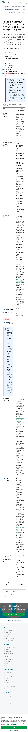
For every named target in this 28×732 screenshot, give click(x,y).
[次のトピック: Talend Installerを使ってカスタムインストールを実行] (20, 620)
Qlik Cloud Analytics (8, 659)
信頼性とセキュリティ (9, 674)
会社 (5, 695)
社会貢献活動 (7, 699)
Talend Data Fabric (8, 653)
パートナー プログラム (9, 705)
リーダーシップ (7, 697)
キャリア (6, 707)
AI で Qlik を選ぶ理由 (8, 680)
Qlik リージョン (7, 688)
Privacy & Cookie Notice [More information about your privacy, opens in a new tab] (11, 724)
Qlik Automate (7, 665)
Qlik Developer (7, 632)
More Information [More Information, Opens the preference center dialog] (14, 730)
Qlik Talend (6, 649)
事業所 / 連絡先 (7, 711)
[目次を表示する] (3, 6)
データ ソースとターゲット (10, 686)
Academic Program (8, 703)
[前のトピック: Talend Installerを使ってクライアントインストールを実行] (7, 620)
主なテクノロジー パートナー (10, 684)
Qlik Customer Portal (9, 638)
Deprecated (9, 73)
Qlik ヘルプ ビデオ (8, 630)
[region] (14, 723)
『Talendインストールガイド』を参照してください (15, 7)
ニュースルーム (7, 709)
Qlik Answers (7, 661)
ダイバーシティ (7, 701)
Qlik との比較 (7, 682)
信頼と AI (6, 678)
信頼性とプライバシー (9, 676)
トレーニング (7, 634)
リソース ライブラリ (8, 640)
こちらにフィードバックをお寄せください (14, 614)
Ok (14, 727)
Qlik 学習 (6, 636)
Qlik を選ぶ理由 (7, 672)
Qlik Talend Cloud (8, 651)
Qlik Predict (6, 663)
